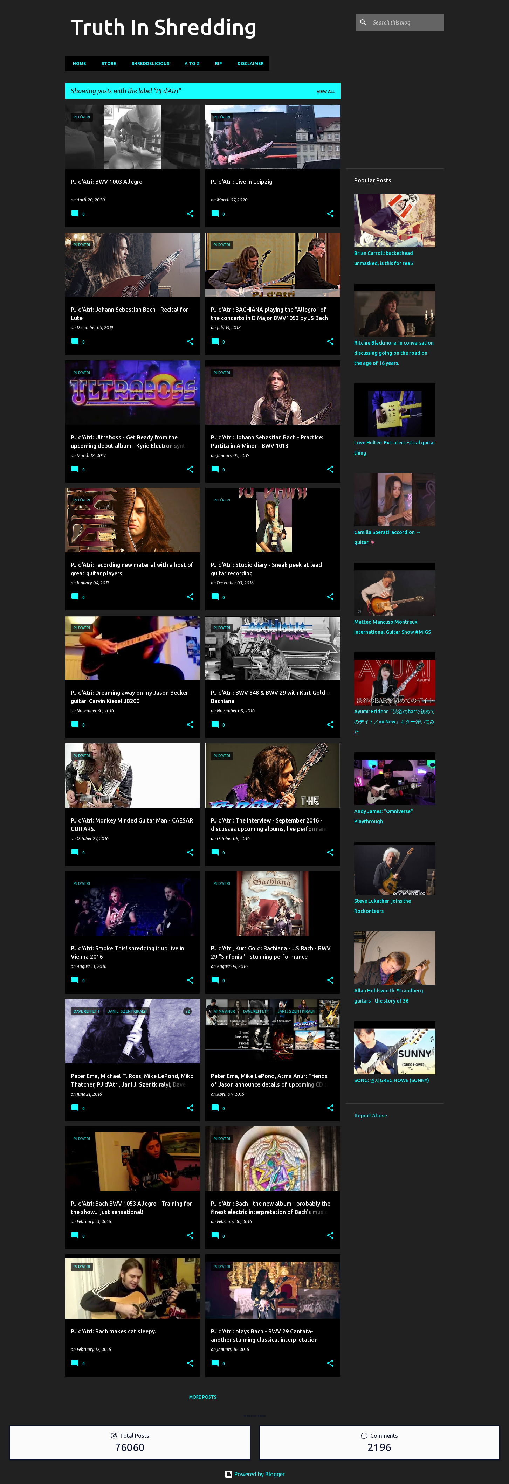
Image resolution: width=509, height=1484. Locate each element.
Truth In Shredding (164, 26)
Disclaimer (248, 63)
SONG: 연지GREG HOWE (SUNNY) (391, 1080)
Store (106, 63)
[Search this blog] (407, 22)
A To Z (190, 63)
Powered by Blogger (255, 1474)
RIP (216, 63)
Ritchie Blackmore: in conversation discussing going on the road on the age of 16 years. (394, 353)
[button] (190, 214)
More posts (202, 1397)
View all (326, 91)
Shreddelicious (148, 63)
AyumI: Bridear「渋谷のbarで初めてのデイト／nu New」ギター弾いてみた (394, 722)
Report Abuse (370, 1115)
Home (77, 63)
